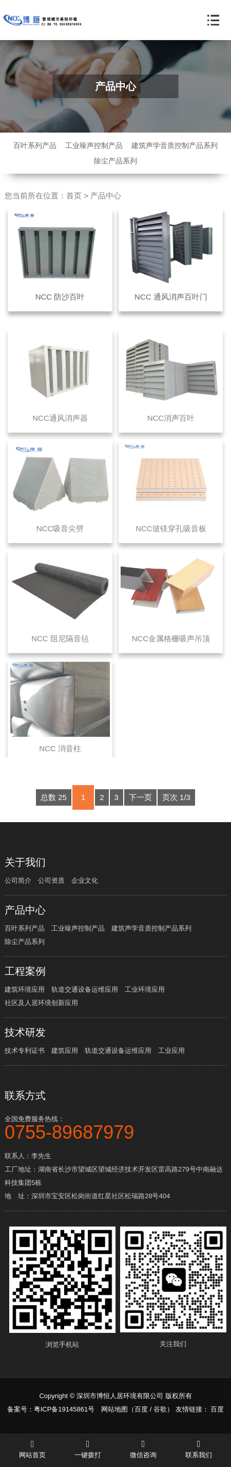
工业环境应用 (145, 989)
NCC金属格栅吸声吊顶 (171, 648)
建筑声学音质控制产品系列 (174, 145)
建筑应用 (64, 1050)
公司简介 (18, 880)
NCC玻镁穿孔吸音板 (171, 538)
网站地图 (114, 1409)
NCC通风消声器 (60, 428)
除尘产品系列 (115, 161)
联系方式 (25, 1095)
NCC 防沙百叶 (60, 296)
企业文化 (84, 880)
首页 (74, 195)
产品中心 (105, 195)
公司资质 (51, 880)
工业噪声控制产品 (94, 145)
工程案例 (25, 971)
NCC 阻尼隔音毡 (60, 648)
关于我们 (25, 862)
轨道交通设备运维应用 (84, 989)
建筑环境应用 (25, 989)
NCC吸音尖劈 (60, 538)
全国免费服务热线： (115, 1127)
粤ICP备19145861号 (64, 1409)
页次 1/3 (176, 808)
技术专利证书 (25, 1050)
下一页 (140, 808)
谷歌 (160, 1409)
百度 (141, 1409)
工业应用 (171, 1050)
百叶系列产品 (34, 145)
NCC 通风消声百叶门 (170, 296)
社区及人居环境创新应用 (41, 1003)
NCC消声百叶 (171, 428)
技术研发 (25, 1032)
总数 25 (54, 808)
